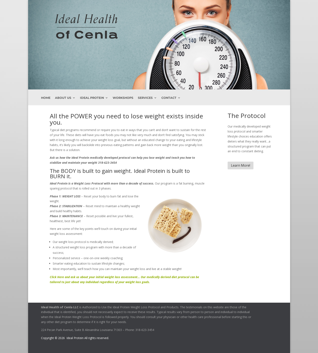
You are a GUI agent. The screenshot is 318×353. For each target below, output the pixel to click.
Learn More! (240, 165)
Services (145, 98)
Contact (168, 98)
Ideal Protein (92, 98)
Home (45, 98)
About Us (63, 98)
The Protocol (247, 115)
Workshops (123, 98)
